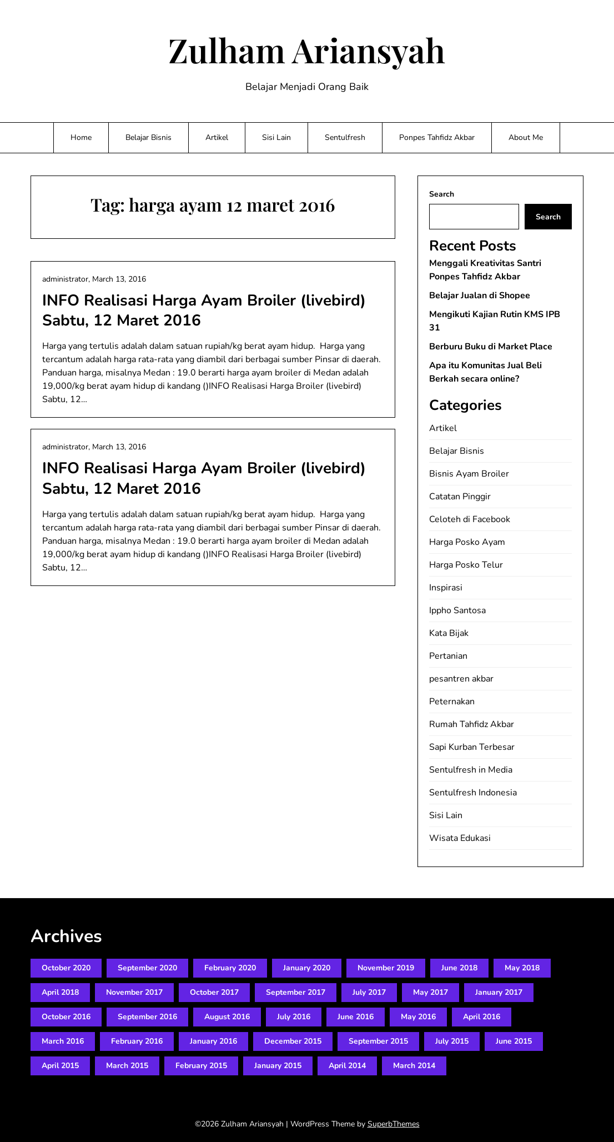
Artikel (216, 137)
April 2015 (60, 1065)
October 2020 (66, 968)
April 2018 (60, 992)
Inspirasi (445, 588)
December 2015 (292, 1041)
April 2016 (481, 1016)
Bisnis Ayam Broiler (469, 474)
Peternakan (452, 701)
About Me (526, 137)
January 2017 (498, 992)
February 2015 (201, 1065)
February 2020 (230, 968)
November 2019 (386, 968)
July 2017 (369, 992)
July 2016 (293, 1016)
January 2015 (277, 1065)
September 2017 (295, 992)
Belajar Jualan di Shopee (479, 295)
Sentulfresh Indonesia (473, 793)
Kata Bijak (449, 633)
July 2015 (452, 1041)
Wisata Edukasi (460, 838)
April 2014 (347, 1065)
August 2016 (227, 1016)
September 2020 (147, 968)
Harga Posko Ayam (467, 542)
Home (81, 137)
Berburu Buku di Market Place (490, 346)
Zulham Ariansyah (306, 49)
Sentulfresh (345, 137)
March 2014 (414, 1065)
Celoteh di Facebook (469, 519)
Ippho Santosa (457, 610)
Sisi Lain (276, 137)
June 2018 (459, 968)
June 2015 (514, 1041)
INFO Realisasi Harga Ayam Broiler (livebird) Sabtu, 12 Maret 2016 (204, 310)
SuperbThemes (394, 1124)
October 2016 (66, 1016)
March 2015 (127, 1065)
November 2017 (134, 992)
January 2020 (306, 968)
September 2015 (378, 1041)
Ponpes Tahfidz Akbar (437, 137)
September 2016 (147, 1016)
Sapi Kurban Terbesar (472, 747)
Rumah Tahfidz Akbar (471, 724)
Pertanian (448, 656)
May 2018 (522, 968)
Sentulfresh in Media (470, 770)
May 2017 (430, 992)
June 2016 (356, 1016)
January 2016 (213, 1041)
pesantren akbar (461, 679)
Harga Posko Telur (466, 565)
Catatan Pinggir (460, 496)
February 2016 (137, 1041)
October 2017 (214, 992)
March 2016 (63, 1041)
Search (441, 194)
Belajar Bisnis (148, 137)
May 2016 (418, 1016)
